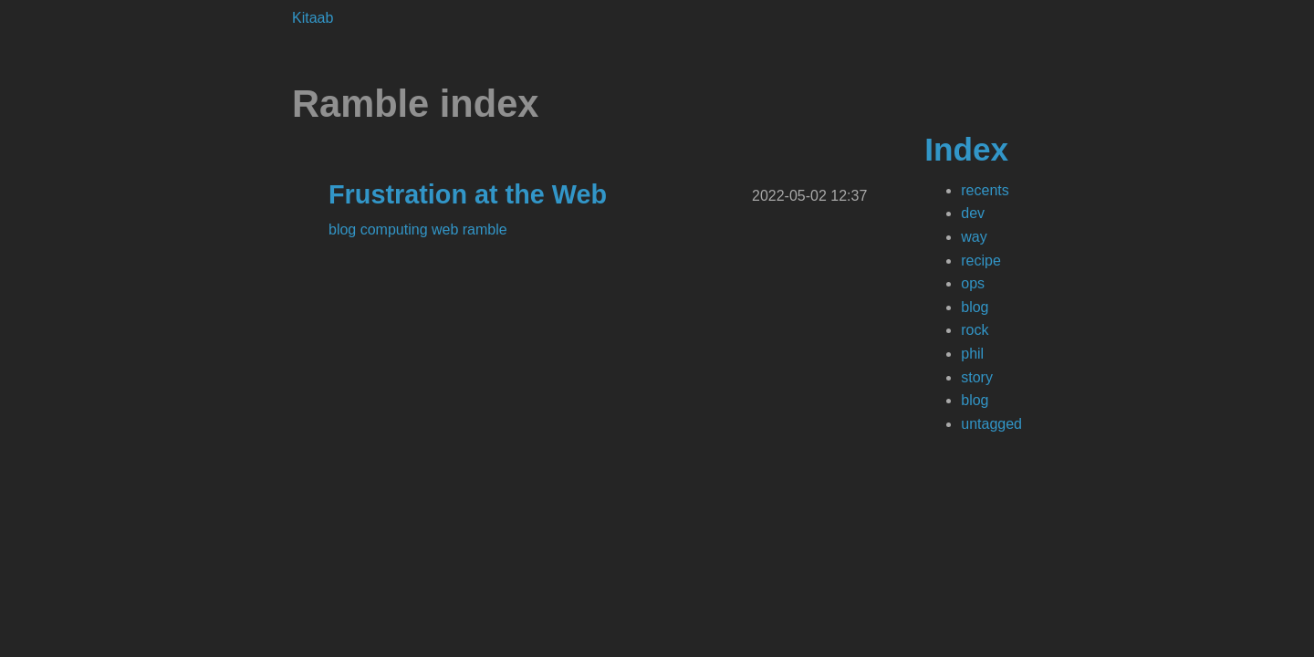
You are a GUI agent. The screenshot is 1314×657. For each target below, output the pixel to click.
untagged (991, 424)
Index (966, 149)
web (447, 229)
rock (974, 330)
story (977, 377)
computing (396, 229)
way (973, 237)
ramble (485, 229)
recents (984, 190)
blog (974, 307)
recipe (981, 260)
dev (973, 213)
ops (973, 283)
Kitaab (312, 18)
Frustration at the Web (467, 194)
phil (972, 353)
